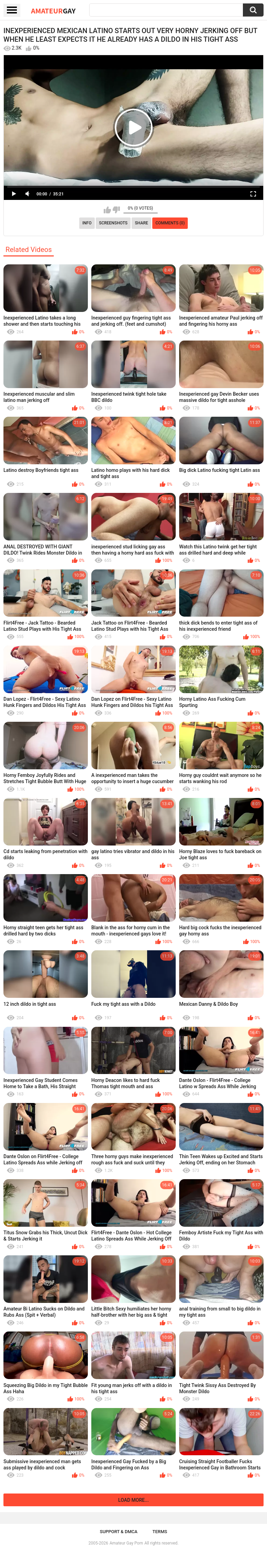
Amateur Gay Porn (126, 1543)
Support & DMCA (118, 1531)
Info (87, 223)
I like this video (107, 209)
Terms (159, 1531)
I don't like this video (116, 209)
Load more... (133, 1500)
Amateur (53, 11)
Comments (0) (170, 223)
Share (141, 223)
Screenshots (113, 223)
